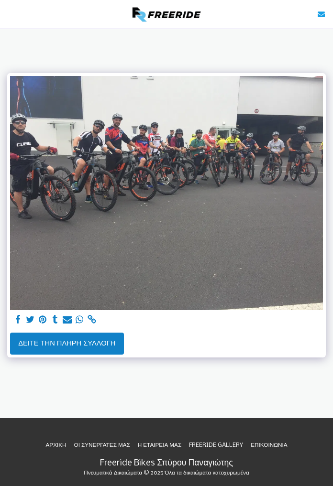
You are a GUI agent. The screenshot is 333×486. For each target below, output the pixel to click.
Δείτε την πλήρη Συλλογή (66, 343)
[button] (10, 13)
